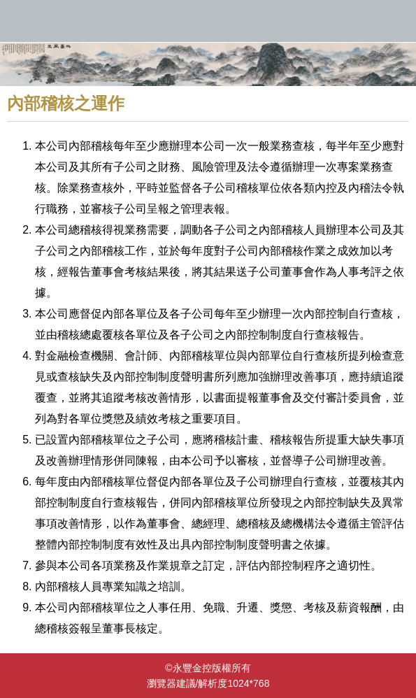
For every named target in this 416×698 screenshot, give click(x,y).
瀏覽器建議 (171, 683)
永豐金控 (208, 21)
